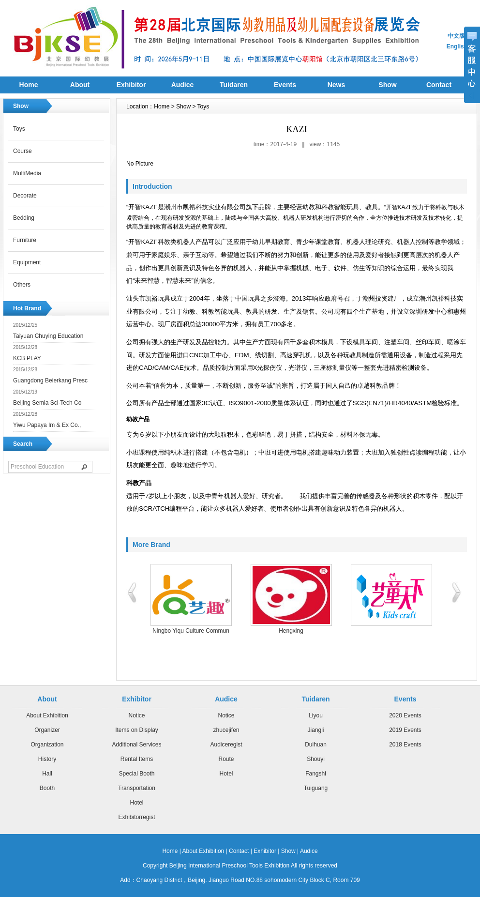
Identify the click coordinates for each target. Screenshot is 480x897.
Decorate (25, 195)
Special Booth (136, 773)
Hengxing (291, 630)
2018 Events (405, 744)
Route (226, 759)
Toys (19, 128)
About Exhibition (47, 715)
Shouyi (316, 759)
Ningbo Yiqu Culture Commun (190, 630)
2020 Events (405, 715)
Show (387, 85)
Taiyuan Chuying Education (48, 336)
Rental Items (136, 759)
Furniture (24, 240)
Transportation (136, 788)
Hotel (136, 802)
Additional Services (136, 744)
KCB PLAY (27, 358)
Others (21, 284)
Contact (239, 851)
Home (28, 85)
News (336, 85)
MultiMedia (27, 173)
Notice (136, 715)
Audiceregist (226, 744)
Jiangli (315, 730)
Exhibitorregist (136, 817)
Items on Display (136, 730)
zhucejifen (226, 730)
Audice (182, 85)
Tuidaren (234, 85)
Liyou (316, 715)
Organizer (47, 730)
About (80, 85)
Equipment (27, 262)
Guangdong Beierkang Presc (50, 380)
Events (285, 85)
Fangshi (315, 773)
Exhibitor (131, 85)
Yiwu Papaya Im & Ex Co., (47, 425)
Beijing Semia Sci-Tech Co (47, 402)
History (47, 759)
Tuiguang (316, 788)
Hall (47, 773)
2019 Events (405, 730)
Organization (46, 744)
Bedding (23, 217)
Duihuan (316, 744)
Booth (47, 788)
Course (22, 151)
